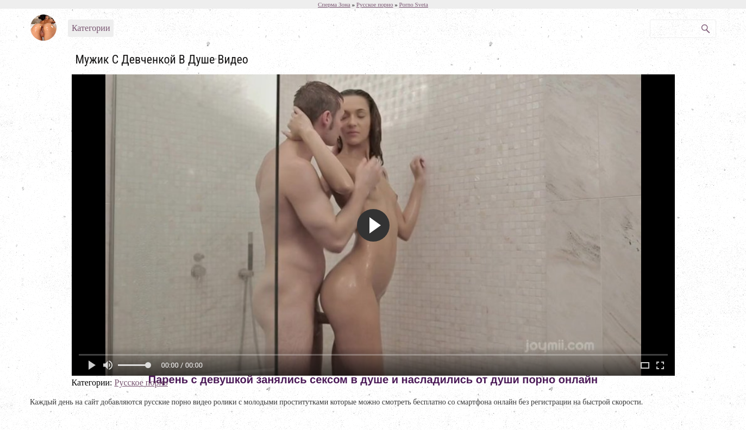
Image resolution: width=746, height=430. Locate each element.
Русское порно (140, 382)
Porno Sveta (413, 4)
